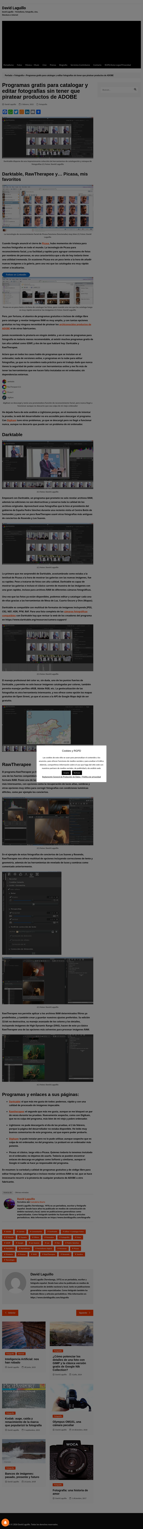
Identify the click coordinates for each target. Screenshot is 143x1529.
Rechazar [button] (77, 773)
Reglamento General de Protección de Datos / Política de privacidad (71, 777)
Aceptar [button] (66, 773)
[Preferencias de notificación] (5, 1522)
